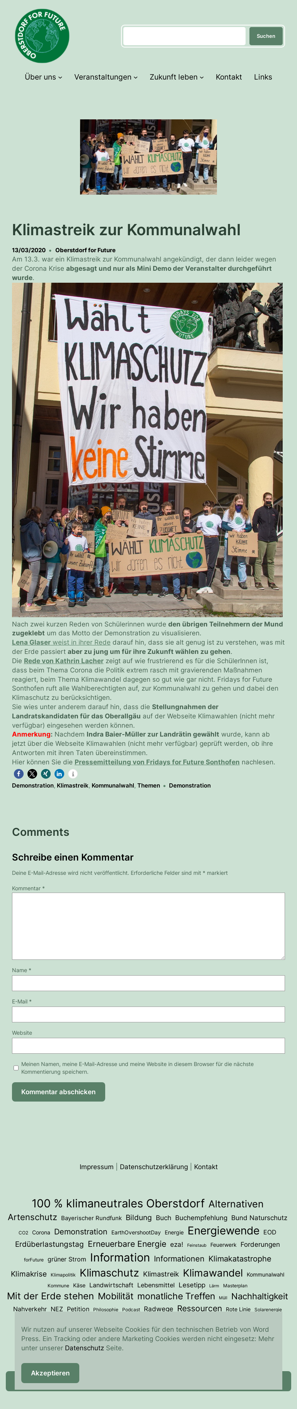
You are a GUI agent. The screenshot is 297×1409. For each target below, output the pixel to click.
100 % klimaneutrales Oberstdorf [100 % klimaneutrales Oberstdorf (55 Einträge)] (118, 1203)
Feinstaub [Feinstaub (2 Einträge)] (197, 1245)
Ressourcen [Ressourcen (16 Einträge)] (199, 1308)
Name (21, 970)
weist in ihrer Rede (61, 642)
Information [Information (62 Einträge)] (120, 1257)
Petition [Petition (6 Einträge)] (78, 1309)
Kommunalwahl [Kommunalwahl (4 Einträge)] (265, 1274)
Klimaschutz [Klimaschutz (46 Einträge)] (109, 1272)
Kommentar (28, 888)
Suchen (266, 36)
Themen (148, 785)
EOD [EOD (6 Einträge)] (270, 1232)
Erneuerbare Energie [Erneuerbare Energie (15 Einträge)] (127, 1244)
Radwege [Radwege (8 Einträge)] (158, 1309)
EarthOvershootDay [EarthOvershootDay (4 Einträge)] (136, 1232)
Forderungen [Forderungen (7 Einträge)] (260, 1244)
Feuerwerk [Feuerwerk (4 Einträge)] (223, 1245)
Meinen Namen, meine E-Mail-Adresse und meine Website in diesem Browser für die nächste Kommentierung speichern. (137, 1068)
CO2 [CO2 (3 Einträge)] (23, 1233)
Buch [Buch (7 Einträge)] (163, 1218)
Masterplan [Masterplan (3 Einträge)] (235, 1285)
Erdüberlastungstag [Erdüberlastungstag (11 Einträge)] (49, 1244)
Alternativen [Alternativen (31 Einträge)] (236, 1204)
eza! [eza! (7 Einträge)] (176, 1244)
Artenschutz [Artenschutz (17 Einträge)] (32, 1217)
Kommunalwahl (113, 785)
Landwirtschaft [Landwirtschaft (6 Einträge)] (111, 1285)
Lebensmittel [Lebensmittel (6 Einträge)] (156, 1285)
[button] (19, 774)
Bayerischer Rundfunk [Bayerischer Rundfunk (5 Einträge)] (91, 1218)
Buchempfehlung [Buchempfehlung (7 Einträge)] (201, 1218)
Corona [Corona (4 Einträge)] (41, 1232)
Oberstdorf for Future (85, 250)
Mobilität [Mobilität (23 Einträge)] (115, 1296)
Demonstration (33, 785)
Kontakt (206, 1167)
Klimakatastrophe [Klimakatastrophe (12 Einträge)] (239, 1258)
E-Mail (22, 1001)
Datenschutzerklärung (154, 1167)
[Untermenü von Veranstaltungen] (135, 77)
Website (22, 1032)
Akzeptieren (50, 1373)
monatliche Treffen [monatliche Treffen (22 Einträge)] (176, 1296)
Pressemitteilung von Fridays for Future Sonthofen (157, 762)
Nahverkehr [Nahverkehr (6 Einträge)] (30, 1309)
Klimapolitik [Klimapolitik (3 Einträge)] (63, 1275)
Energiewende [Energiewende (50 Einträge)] (223, 1230)
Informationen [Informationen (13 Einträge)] (179, 1258)
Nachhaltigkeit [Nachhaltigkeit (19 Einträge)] (259, 1296)
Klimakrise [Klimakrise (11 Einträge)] (29, 1273)
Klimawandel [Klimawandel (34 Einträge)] (213, 1273)
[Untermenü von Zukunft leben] (202, 77)
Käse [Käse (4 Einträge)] (79, 1285)
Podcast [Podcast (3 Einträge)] (131, 1309)
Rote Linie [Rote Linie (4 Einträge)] (238, 1309)
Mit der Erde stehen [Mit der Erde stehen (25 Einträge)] (50, 1296)
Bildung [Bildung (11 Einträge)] (139, 1217)
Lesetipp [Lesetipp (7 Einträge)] (192, 1285)
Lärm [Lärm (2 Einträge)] (214, 1285)
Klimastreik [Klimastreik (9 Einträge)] (161, 1274)
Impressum (97, 1167)
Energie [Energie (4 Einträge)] (174, 1232)
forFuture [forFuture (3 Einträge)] (34, 1260)
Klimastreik (73, 785)
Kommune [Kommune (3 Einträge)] (58, 1285)
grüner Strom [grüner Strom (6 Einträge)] (67, 1259)
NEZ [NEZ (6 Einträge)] (57, 1309)
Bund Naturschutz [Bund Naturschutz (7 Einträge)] (259, 1218)
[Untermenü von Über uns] (60, 77)
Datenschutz (84, 1348)
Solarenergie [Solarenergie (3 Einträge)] (268, 1309)
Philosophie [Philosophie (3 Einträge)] (105, 1309)
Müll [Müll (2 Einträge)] (223, 1297)
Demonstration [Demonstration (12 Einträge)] (81, 1231)
